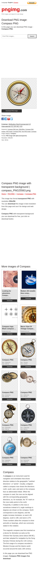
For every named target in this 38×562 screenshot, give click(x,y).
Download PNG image (12, 111)
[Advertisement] (19, 59)
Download (9, 300)
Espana (16, 2)
